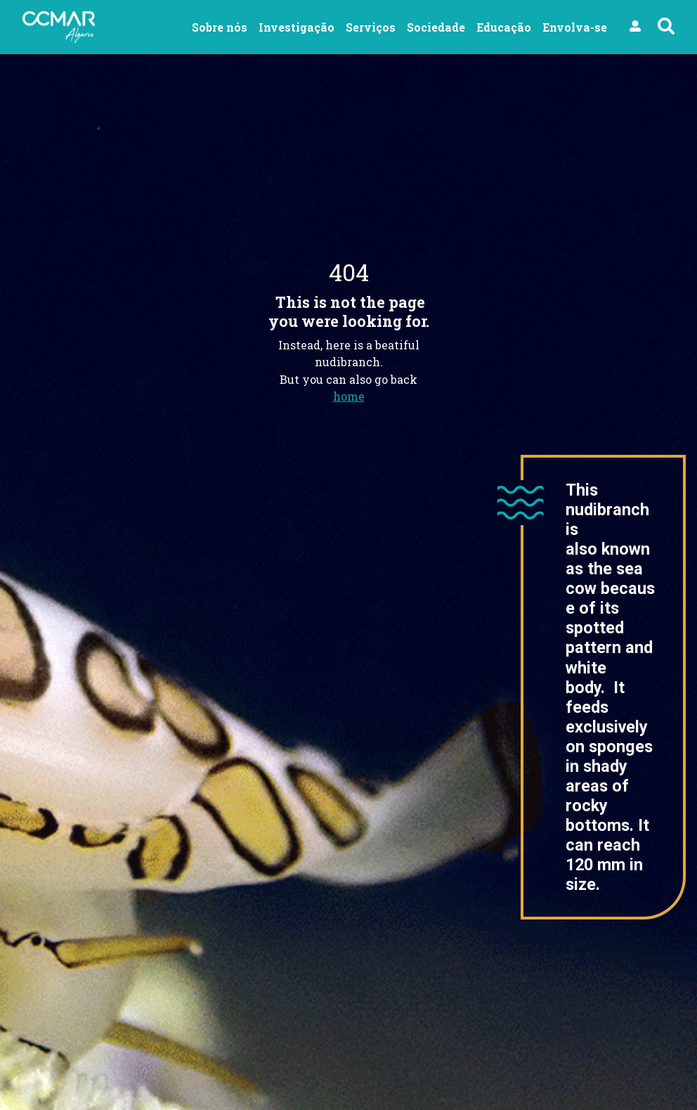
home (349, 396)
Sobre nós (219, 27)
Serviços (371, 27)
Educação (503, 27)
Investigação (296, 27)
